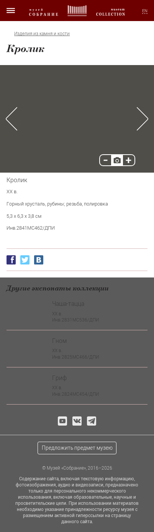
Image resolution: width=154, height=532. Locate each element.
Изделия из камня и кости (42, 33)
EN (144, 10)
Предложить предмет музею (77, 447)
